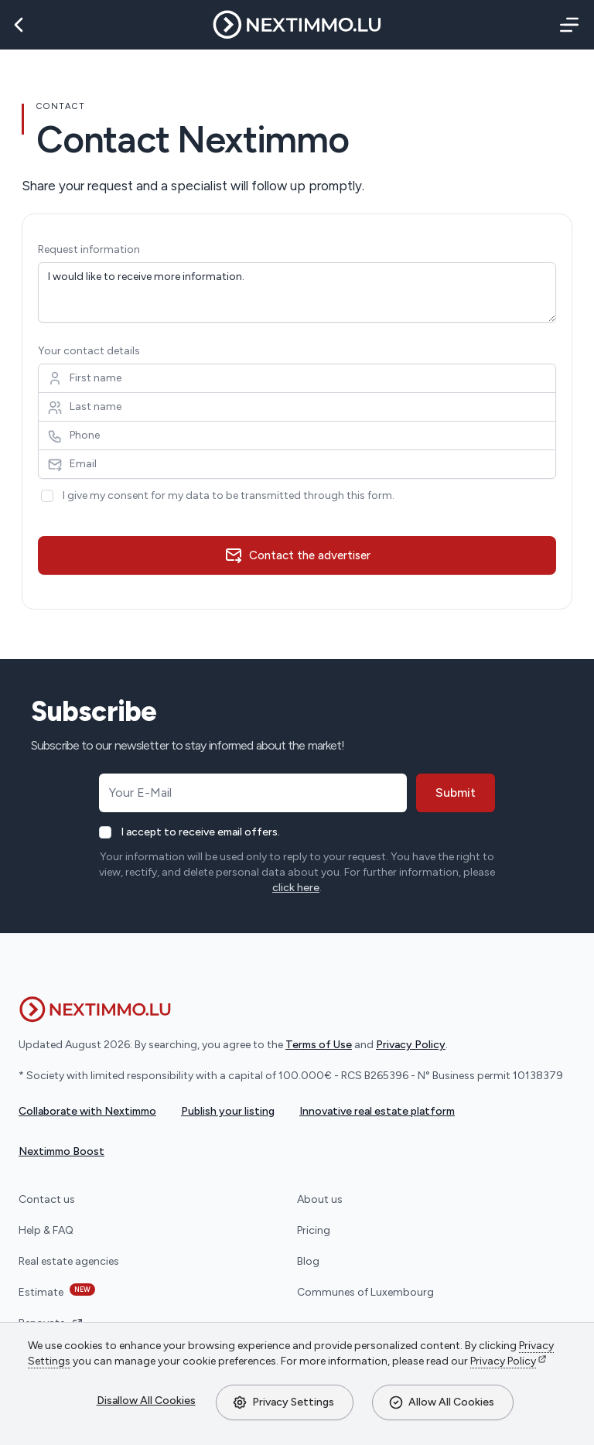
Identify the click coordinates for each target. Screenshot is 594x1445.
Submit (455, 792)
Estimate (57, 1291)
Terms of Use (318, 1044)
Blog (308, 1261)
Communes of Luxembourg (365, 1292)
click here (295, 887)
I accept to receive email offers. (200, 832)
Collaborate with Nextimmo (87, 1111)
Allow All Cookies (441, 1402)
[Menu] (566, 24)
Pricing (313, 1230)
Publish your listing (228, 1111)
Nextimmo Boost (61, 1151)
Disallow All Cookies (146, 1400)
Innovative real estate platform (377, 1111)
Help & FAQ (46, 1230)
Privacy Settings (283, 1402)
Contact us (47, 1199)
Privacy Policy (503, 1361)
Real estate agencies (69, 1261)
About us (320, 1199)
